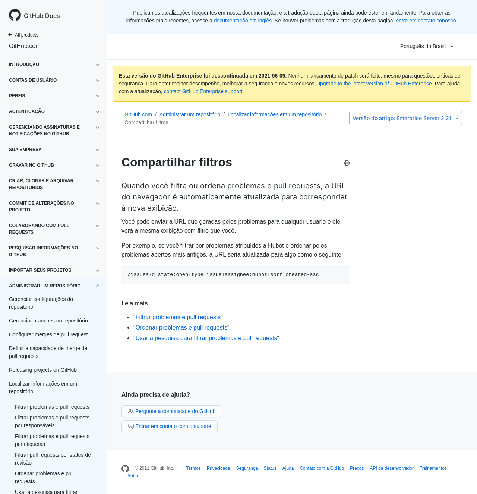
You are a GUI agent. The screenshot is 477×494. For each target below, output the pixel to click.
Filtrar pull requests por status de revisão (53, 459)
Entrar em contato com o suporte (169, 426)
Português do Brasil (426, 46)
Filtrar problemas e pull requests (52, 407)
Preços (357, 468)
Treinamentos (433, 468)
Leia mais (134, 303)
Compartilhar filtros (146, 122)
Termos (193, 468)
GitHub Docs (42, 15)
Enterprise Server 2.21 (406, 118)
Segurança (247, 468)
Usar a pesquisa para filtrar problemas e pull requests (206, 338)
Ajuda (288, 468)
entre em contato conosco (426, 20)
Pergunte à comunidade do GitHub (172, 411)
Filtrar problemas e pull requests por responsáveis (52, 421)
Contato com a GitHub (322, 468)
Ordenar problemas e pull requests (44, 477)
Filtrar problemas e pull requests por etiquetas (52, 440)
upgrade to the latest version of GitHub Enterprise (374, 83)
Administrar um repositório (189, 114)
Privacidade (218, 468)
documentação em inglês (243, 20)
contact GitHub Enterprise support (203, 91)
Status (270, 468)
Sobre (133, 475)
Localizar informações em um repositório (275, 114)
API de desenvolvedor (392, 468)
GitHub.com (24, 46)
